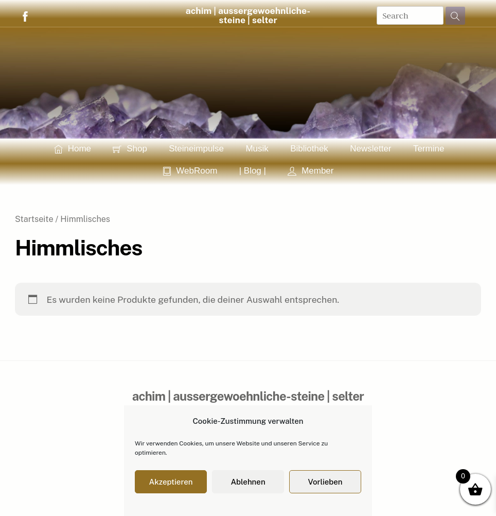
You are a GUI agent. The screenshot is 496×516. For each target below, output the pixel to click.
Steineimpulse (196, 148)
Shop (130, 148)
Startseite (34, 219)
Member (310, 171)
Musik (256, 148)
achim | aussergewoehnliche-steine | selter (248, 15)
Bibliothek (309, 148)
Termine (428, 148)
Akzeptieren (170, 481)
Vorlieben (325, 481)
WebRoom (190, 171)
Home (72, 148)
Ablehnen (248, 481)
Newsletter (370, 148)
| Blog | (252, 171)
